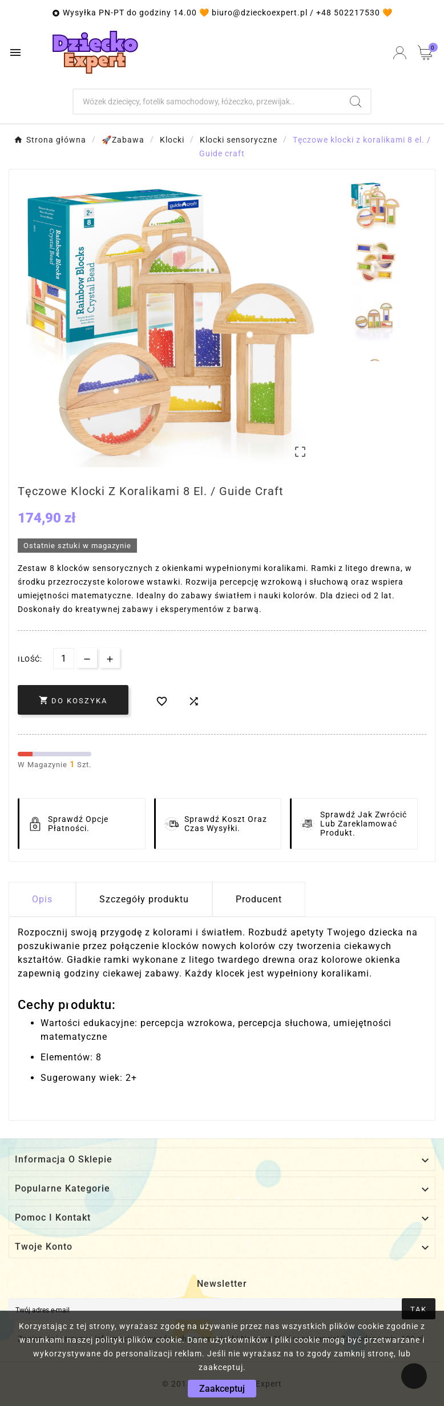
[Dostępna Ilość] (63, 658)
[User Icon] (399, 52)
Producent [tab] (259, 899)
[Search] (355, 101)
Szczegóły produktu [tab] (144, 899)
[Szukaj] (207, 102)
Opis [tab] (42, 899)
